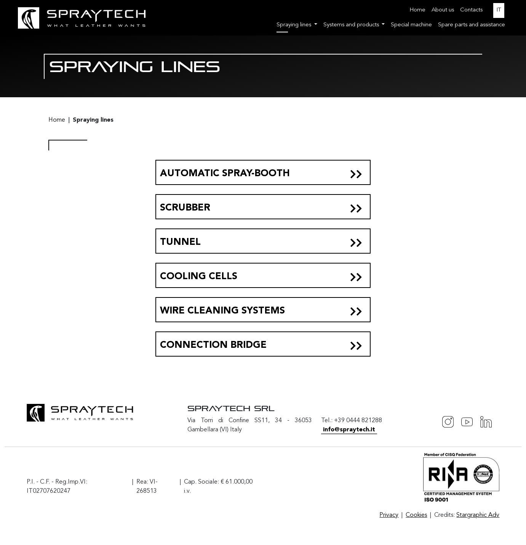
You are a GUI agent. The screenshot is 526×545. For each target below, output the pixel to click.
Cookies (416, 515)
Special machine (411, 25)
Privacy (388, 515)
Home (417, 10)
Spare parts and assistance (471, 25)
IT (498, 10)
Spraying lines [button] (295, 25)
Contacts (471, 10)
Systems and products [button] (352, 25)
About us (443, 10)
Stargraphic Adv (477, 515)
